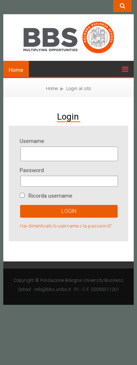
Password (32, 170)
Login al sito (78, 88)
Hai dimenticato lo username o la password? (65, 226)
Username (32, 141)
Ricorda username (50, 196)
